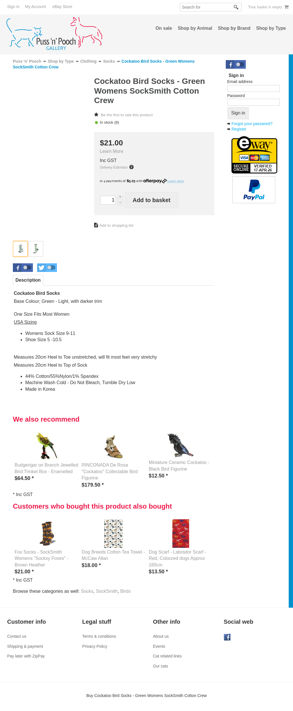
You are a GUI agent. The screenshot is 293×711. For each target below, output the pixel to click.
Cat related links (167, 656)
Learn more (175, 181)
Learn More (111, 151)
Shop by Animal (195, 28)
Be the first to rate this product (127, 115)
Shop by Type (271, 28)
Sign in (13, 6)
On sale (163, 28)
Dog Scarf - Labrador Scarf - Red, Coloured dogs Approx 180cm (177, 558)
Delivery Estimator (114, 167)
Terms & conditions (99, 636)
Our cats (160, 666)
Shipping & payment (25, 646)
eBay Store (62, 6)
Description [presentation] (28, 280)
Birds (125, 591)
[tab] (28, 280)
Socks (87, 591)
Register (238, 129)
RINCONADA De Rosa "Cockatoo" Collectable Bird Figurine (109, 471)
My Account (35, 6)
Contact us (16, 636)
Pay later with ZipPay (26, 656)
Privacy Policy (94, 646)
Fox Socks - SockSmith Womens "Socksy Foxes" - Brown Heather (41, 558)
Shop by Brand (234, 28)
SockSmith (107, 591)
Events (159, 646)
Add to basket (151, 200)
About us (161, 636)
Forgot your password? (251, 123)
